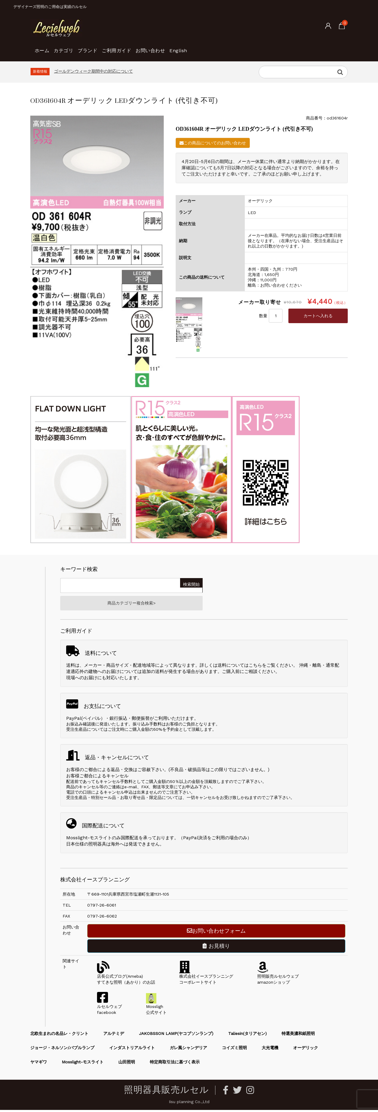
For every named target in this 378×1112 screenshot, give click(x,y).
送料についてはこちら (239, 667)
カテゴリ (75, 47)
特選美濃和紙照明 (298, 1035)
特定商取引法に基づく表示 (175, 1064)
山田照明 (126, 1064)
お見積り (216, 948)
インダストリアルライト (132, 1049)
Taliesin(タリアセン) (247, 1035)
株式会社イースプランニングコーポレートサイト (206, 978)
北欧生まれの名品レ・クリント (59, 1035)
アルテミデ (113, 1035)
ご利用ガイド (148, 47)
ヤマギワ (38, 1064)
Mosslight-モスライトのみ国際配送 (102, 840)
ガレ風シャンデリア (188, 1049)
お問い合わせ (192, 47)
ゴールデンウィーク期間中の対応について (93, 71)
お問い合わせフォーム (216, 933)
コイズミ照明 (234, 1049)
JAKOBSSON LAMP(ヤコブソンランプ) (176, 1035)
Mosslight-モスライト (83, 1064)
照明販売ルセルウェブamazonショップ (278, 978)
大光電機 (270, 1049)
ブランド (109, 47)
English (230, 47)
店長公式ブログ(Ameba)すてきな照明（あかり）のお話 (126, 978)
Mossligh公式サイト (156, 1008)
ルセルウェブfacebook (109, 1008)
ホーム (45, 47)
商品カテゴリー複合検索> (131, 604)
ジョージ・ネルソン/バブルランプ (62, 1049)
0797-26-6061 (101, 907)
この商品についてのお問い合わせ (213, 143)
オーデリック (305, 1049)
